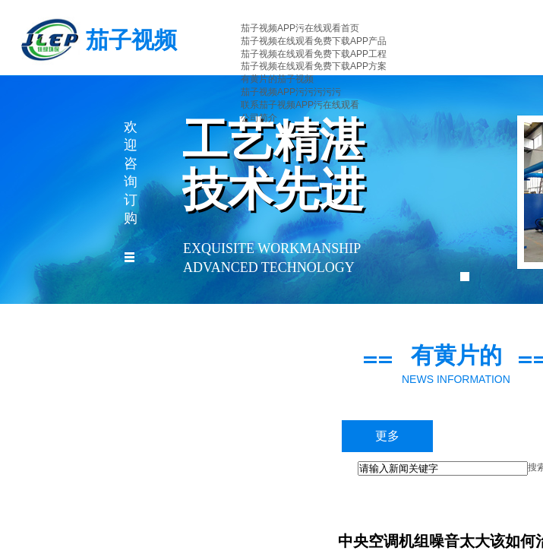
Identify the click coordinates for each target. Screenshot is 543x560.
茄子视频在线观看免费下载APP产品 (314, 41)
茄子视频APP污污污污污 (291, 92)
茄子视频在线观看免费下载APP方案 (314, 66)
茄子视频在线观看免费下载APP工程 (314, 54)
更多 (387, 435)
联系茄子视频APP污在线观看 (300, 105)
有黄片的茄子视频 (277, 79)
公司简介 (259, 117)
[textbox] (443, 468)
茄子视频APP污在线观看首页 (300, 28)
